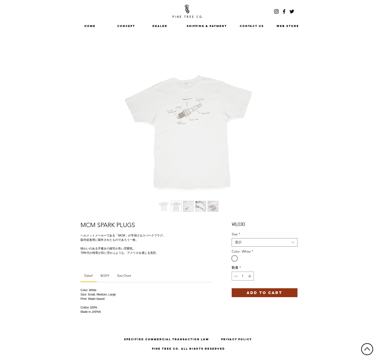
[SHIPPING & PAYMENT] (207, 26)
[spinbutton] (242, 276)
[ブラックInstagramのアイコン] (276, 11)
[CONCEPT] (126, 26)
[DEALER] (160, 26)
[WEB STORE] (287, 26)
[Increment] (250, 276)
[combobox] (264, 242)
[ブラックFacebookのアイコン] (284, 11)
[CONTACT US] (252, 26)
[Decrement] (235, 276)
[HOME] (90, 26)
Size (236, 234)
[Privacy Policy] (236, 339)
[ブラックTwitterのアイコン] (292, 11)
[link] (88, 275)
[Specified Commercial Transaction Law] (166, 339)
